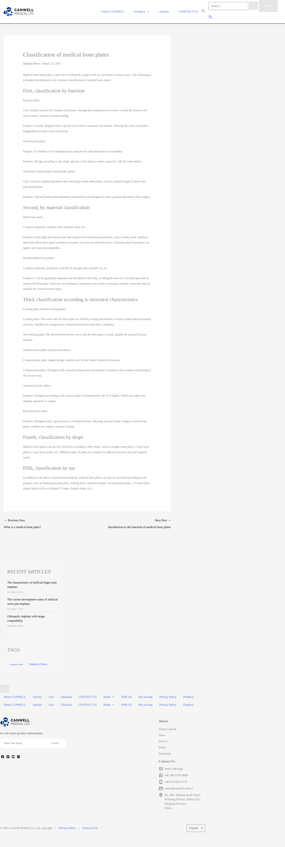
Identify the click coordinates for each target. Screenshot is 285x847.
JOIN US (119, 691)
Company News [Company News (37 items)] (16, 660)
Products (178, 691)
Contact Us (167, 752)
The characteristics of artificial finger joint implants (32, 580)
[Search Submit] (253, 5)
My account (137, 691)
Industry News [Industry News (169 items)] (38, 660)
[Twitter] (7, 747)
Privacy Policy (158, 691)
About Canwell (167, 719)
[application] (151, 9)
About (163, 712)
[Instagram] (18, 747)
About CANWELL (14, 691)
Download (165, 744)
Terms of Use (90, 818)
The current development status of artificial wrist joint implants (32, 597)
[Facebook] (2, 747)
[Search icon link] (210, 15)
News (162, 726)
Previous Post (45, 520)
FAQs (162, 738)
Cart (48, 691)
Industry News (31, 59)
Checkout (62, 691)
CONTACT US (83, 691)
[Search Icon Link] (203, 9)
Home (102, 691)
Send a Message (173, 759)
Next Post (129, 520)
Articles (35, 691)
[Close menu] (4, 684)
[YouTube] (13, 747)
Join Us (163, 732)
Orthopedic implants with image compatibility (26, 614)
